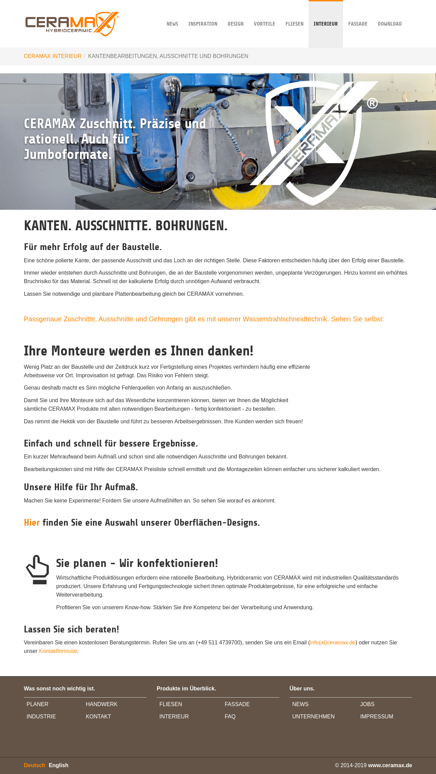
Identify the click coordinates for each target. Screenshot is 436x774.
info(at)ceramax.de (332, 642)
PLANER (37, 704)
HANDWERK (102, 704)
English (58, 765)
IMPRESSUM (376, 716)
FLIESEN (170, 704)
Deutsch (34, 765)
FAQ (230, 716)
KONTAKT (98, 716)
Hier (33, 522)
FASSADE (358, 13)
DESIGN (235, 13)
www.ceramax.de (390, 765)
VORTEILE (264, 13)
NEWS (172, 13)
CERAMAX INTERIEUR (53, 56)
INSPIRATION (202, 13)
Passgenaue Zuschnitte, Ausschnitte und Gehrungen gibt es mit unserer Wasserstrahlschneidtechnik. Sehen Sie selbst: (204, 319)
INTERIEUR (326, 13)
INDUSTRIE (41, 716)
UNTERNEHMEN (313, 716)
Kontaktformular (58, 651)
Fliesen (294, 13)
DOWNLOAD (390, 13)
